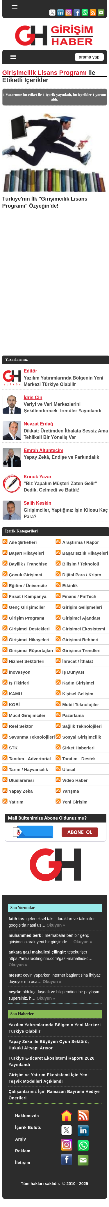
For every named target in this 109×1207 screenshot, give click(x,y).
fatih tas (16, 918)
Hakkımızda (27, 1115)
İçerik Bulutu (28, 1127)
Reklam (23, 1151)
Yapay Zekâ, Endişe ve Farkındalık (61, 457)
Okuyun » (56, 925)
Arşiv (20, 1139)
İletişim (22, 1162)
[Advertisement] (54, 295)
